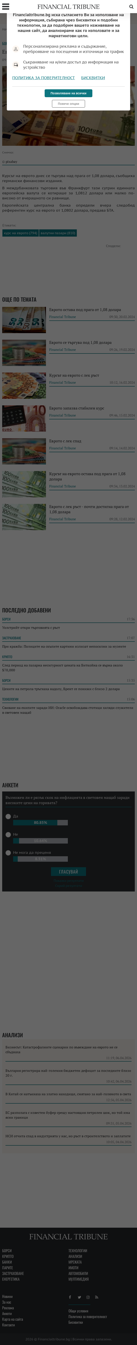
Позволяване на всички (68, 93)
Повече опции (68, 103)
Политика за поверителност (43, 77)
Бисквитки (93, 77)
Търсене (131, 6)
